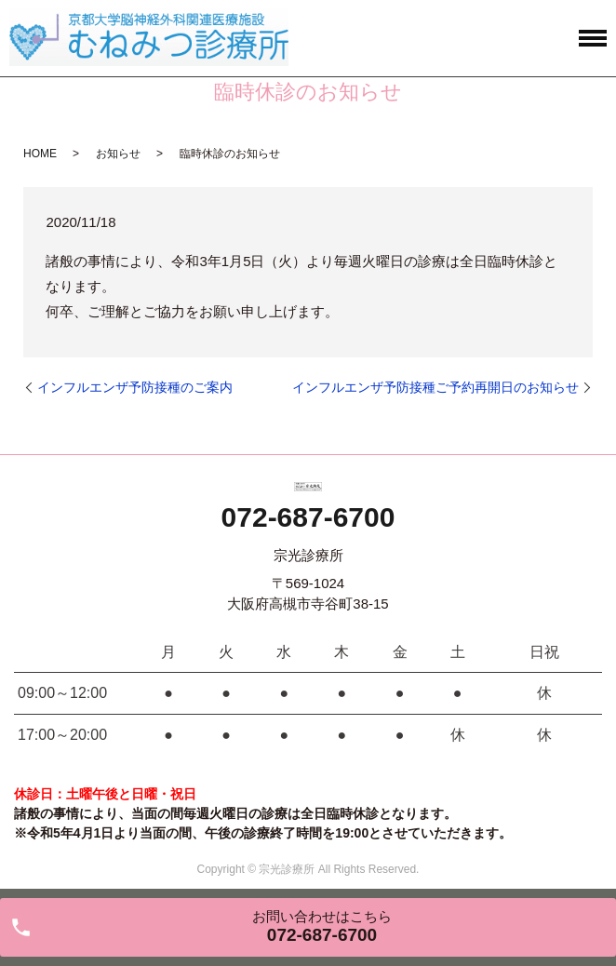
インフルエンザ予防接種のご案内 (135, 387)
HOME (40, 153)
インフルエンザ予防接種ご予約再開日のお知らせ (435, 387)
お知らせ (118, 153)
